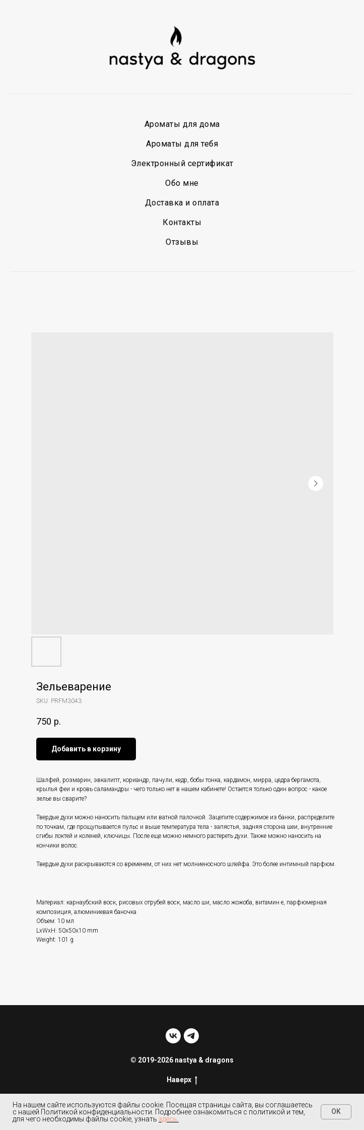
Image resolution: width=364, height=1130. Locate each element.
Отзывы (182, 242)
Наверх (182, 1080)
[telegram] (191, 1035)
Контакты (182, 222)
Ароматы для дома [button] (182, 124)
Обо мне (182, 183)
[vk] (173, 1035)
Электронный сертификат (182, 163)
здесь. (169, 1119)
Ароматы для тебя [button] (182, 144)
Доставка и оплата (182, 202)
